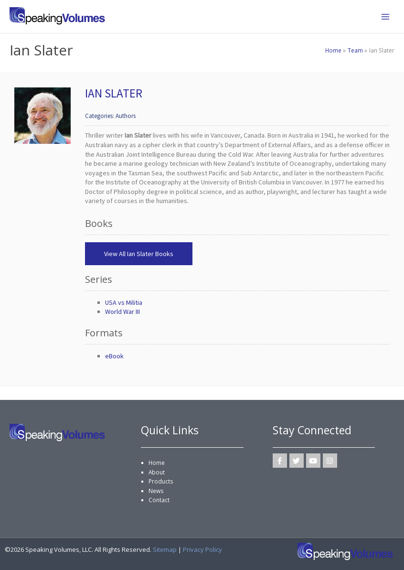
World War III (122, 311)
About (157, 472)
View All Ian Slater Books (138, 253)
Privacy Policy (202, 549)
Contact (159, 500)
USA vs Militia (123, 302)
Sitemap (165, 549)
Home (157, 462)
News (156, 491)
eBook (114, 356)
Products (161, 481)
